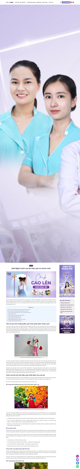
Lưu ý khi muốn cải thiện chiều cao (14, 320)
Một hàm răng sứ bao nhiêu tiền (66, 312)
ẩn (32, 307)
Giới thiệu (17, 2)
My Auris (19, 302)
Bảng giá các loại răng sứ (66, 307)
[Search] (60, 2)
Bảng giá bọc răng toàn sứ (66, 309)
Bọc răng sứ (23, 2)
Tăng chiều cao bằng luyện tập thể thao (16, 315)
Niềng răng (38, 2)
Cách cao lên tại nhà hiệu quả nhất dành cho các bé (17, 311)
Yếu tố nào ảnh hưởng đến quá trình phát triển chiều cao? (18, 309)
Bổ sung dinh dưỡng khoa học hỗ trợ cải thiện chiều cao (19, 312)
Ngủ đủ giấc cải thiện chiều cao (15, 318)
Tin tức (31, 265)
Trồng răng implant (31, 2)
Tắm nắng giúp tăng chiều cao (14, 316)
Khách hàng (45, 2)
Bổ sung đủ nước (12, 313)
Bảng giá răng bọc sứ (65, 302)
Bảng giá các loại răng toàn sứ (67, 304)
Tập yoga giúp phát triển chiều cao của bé (16, 319)
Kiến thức (51, 2)
